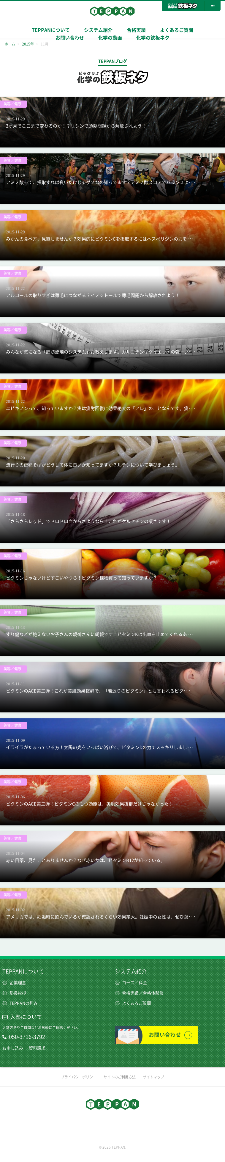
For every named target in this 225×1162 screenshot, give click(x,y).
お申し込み (12, 1048)
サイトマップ (153, 1077)
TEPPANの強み (20, 1003)
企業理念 (14, 983)
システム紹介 (131, 971)
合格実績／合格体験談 (139, 993)
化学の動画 (110, 37)
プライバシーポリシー (78, 1077)
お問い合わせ (70, 37)
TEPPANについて (51, 30)
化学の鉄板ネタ (152, 37)
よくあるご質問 (176, 30)
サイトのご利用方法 (120, 1077)
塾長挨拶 (14, 993)
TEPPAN (112, 11)
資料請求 (37, 1048)
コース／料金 (131, 983)
